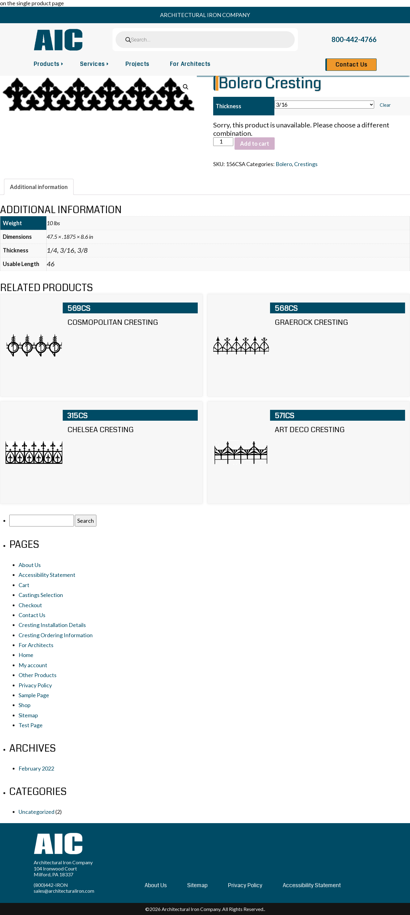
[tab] (39, 187)
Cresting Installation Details (52, 624)
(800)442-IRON (51, 885)
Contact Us (352, 65)
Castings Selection (41, 594)
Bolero (284, 164)
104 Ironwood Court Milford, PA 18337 (55, 871)
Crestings (306, 164)
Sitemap (28, 715)
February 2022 (36, 768)
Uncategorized (36, 811)
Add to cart (254, 143)
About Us (30, 564)
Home (26, 654)
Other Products (38, 675)
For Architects (190, 64)
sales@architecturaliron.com (64, 891)
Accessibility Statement (47, 574)
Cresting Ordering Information (56, 635)
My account (33, 665)
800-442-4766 (354, 39)
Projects (137, 64)
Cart (24, 585)
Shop (25, 705)
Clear (385, 105)
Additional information (39, 186)
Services (92, 64)
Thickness (228, 106)
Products (47, 64)
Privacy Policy (35, 685)
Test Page (31, 725)
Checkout (30, 605)
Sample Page (34, 695)
